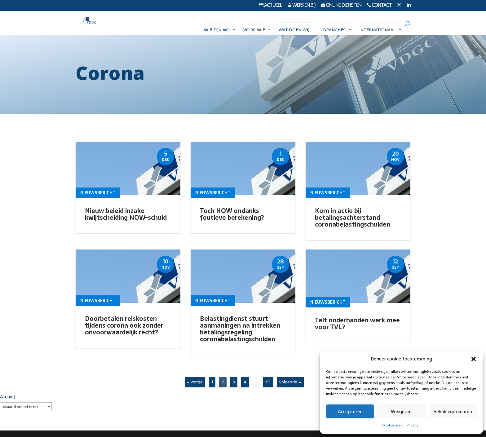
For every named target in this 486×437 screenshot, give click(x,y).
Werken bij (301, 6)
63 (268, 381)
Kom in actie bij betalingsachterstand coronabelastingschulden (352, 217)
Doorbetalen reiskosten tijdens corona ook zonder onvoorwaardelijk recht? (124, 325)
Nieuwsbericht (98, 192)
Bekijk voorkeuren (452, 411)
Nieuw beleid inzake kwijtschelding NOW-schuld (126, 214)
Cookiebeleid (393, 425)
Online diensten (341, 6)
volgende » (290, 381)
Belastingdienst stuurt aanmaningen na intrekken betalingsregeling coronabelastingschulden (240, 329)
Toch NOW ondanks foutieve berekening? (232, 214)
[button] (474, 359)
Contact (379, 6)
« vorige (195, 381)
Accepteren (350, 411)
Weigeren (401, 411)
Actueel (270, 6)
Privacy (412, 425)
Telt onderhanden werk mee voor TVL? (357, 322)
